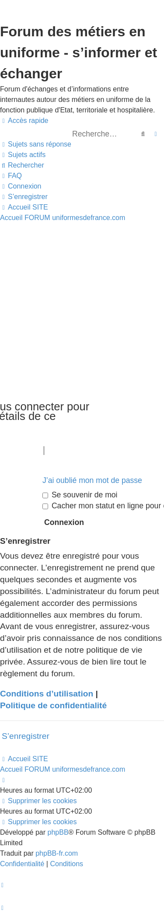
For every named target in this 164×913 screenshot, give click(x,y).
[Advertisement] (82, 309)
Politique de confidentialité (53, 705)
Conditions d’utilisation (46, 693)
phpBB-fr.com (56, 853)
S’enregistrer (25, 736)
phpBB (58, 832)
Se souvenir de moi (80, 494)
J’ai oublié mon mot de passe (92, 480)
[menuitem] (35, 144)
